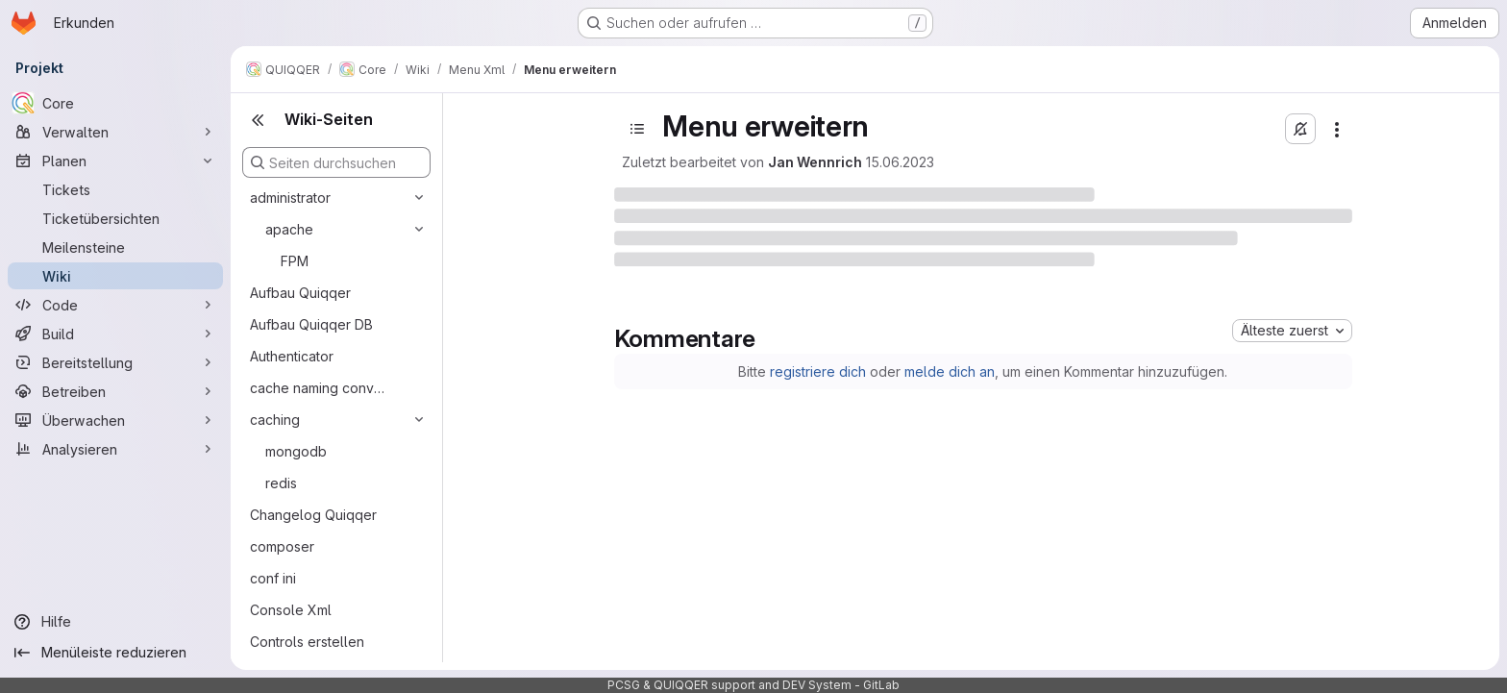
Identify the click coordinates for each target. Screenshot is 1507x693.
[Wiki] (115, 275)
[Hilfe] (115, 621)
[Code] (115, 304)
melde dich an (949, 371)
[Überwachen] (115, 420)
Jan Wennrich (815, 162)
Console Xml (291, 610)
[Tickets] (115, 189)
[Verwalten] (115, 131)
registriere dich (818, 371)
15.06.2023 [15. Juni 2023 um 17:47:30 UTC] (900, 162)
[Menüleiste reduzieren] (115, 652)
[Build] (115, 333)
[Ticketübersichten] (115, 218)
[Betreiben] (115, 391)
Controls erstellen (307, 641)
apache (289, 229)
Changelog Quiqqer (313, 515)
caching (275, 419)
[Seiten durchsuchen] (336, 162)
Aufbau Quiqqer (300, 293)
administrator (290, 197)
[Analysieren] (115, 448)
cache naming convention (321, 388)
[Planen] (115, 160)
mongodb (296, 451)
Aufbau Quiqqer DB (311, 324)
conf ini (273, 578)
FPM (295, 261)
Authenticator (292, 356)
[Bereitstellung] (115, 362)
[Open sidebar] (637, 128)
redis (281, 483)
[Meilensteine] (115, 247)
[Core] (115, 102)
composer (282, 546)
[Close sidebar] (257, 120)
